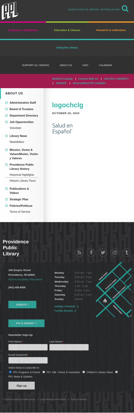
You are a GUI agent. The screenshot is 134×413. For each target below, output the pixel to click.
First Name (15, 341)
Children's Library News (100, 372)
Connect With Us (88, 78)
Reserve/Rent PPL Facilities (89, 83)
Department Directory (24, 115)
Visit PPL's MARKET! (116, 78)
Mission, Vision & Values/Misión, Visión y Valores (24, 154)
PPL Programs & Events (26, 372)
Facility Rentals (64, 310)
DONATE (61, 83)
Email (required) (18, 354)
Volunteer (15, 127)
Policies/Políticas (21, 205)
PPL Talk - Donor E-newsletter (63, 372)
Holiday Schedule (65, 306)
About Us (14, 93)
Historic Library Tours (23, 180)
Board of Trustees (21, 109)
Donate (21, 304)
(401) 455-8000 (16, 287)
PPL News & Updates (20, 376)
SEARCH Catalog (62, 78)
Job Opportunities (22, 122)
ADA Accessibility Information (25, 279)
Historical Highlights (22, 174)
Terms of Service (20, 211)
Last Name (56, 341)
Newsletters (17, 141)
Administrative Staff (23, 102)
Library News (18, 135)
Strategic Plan (19, 199)
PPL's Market (25, 323)
